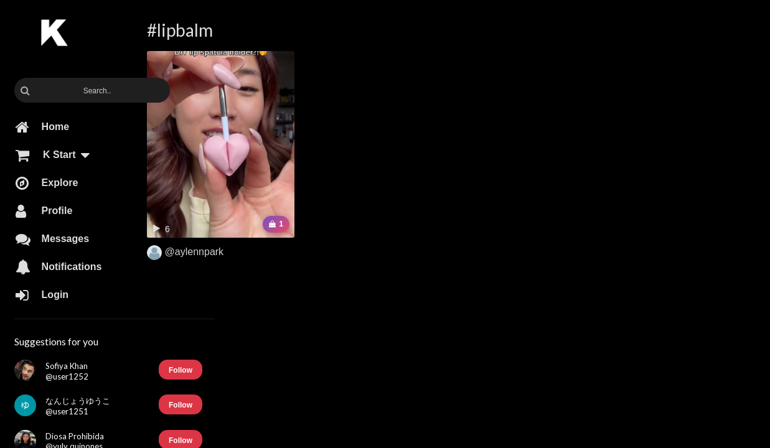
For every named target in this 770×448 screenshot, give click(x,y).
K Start (58, 154)
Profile (44, 210)
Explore (47, 182)
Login (42, 294)
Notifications (58, 266)
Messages (52, 238)
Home (42, 126)
